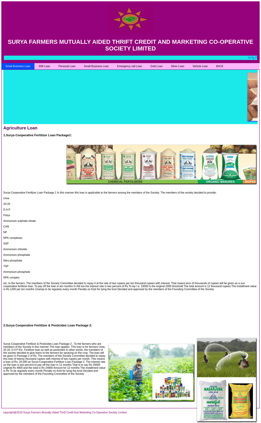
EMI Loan (44, 66)
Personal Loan (67, 66)
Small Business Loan (17, 66)
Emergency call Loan (129, 66)
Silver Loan (177, 66)
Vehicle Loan (200, 66)
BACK (219, 66)
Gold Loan (156, 66)
